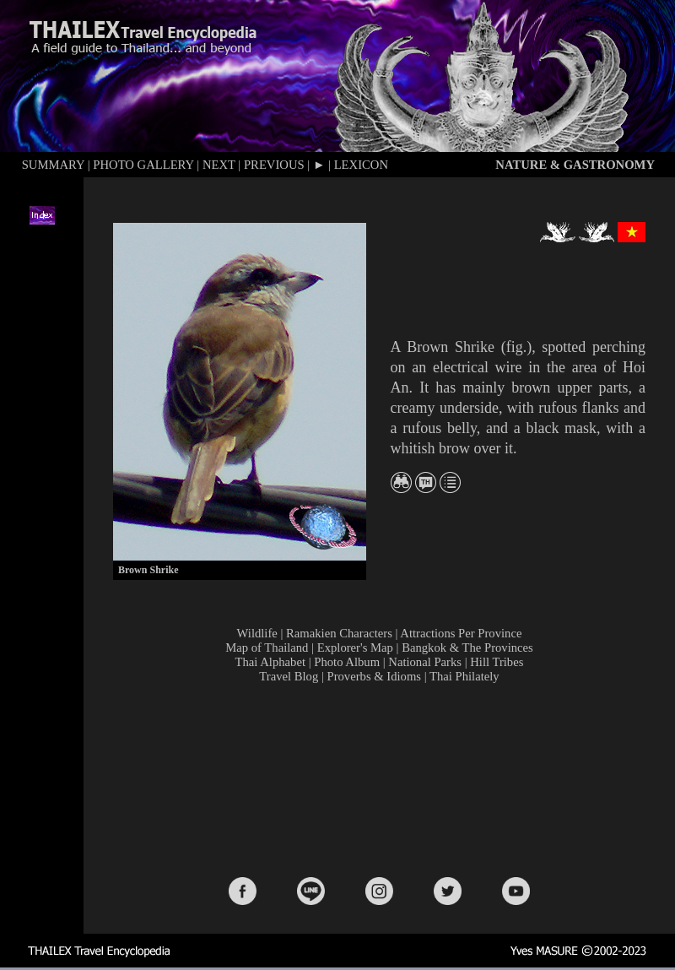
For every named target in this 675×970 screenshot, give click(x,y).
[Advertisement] (382, 779)
